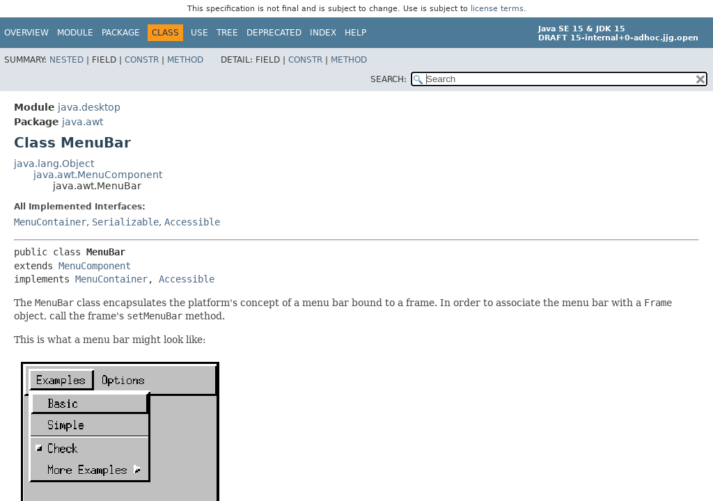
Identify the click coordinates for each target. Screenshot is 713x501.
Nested (66, 60)
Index (323, 33)
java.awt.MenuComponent (97, 174)
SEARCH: (388, 79)
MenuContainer (50, 222)
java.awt (82, 121)
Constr (142, 60)
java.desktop (89, 107)
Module (75, 33)
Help (355, 33)
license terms (497, 8)
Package (121, 33)
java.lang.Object (54, 163)
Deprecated (273, 33)
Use (199, 33)
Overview (26, 33)
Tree (227, 33)
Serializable (125, 222)
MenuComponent (94, 265)
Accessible (192, 222)
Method (185, 60)
